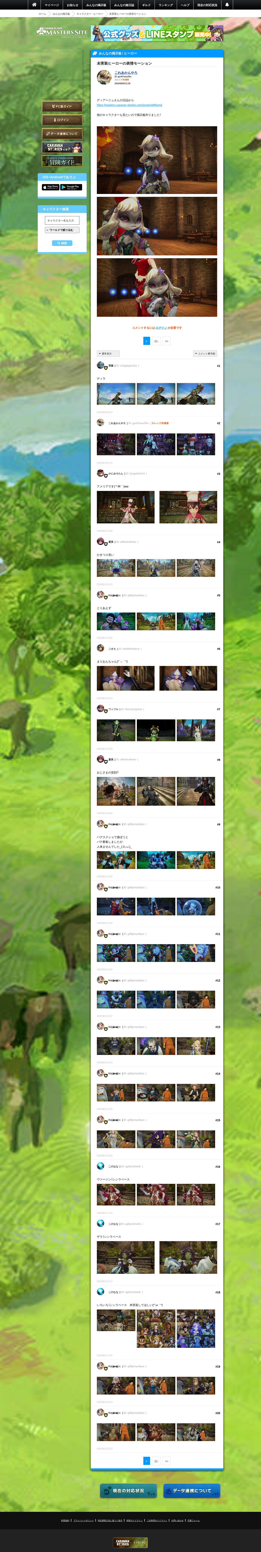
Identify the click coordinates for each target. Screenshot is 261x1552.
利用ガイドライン (134, 1520)
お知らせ (72, 5)
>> (166, 341)
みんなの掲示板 (96, 5)
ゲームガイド (62, 161)
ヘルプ (185, 5)
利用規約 (65, 1520)
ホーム (42, 14)
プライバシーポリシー (83, 1520)
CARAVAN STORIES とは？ (62, 147)
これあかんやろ (126, 72)
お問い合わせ (177, 1520)
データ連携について (62, 133)
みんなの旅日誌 (124, 5)
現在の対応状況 (207, 5)
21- (156, 341)
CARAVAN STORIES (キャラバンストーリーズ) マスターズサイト (62, 32)
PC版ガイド (62, 106)
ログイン (62, 120)
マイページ (52, 5)
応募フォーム (194, 1520)
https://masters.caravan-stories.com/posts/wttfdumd (129, 105)
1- (146, 341)
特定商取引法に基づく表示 (110, 1520)
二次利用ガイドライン (157, 1520)
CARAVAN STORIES (130, 1542)
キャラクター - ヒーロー (90, 14)
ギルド (146, 5)
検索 (64, 243)
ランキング (166, 5)
